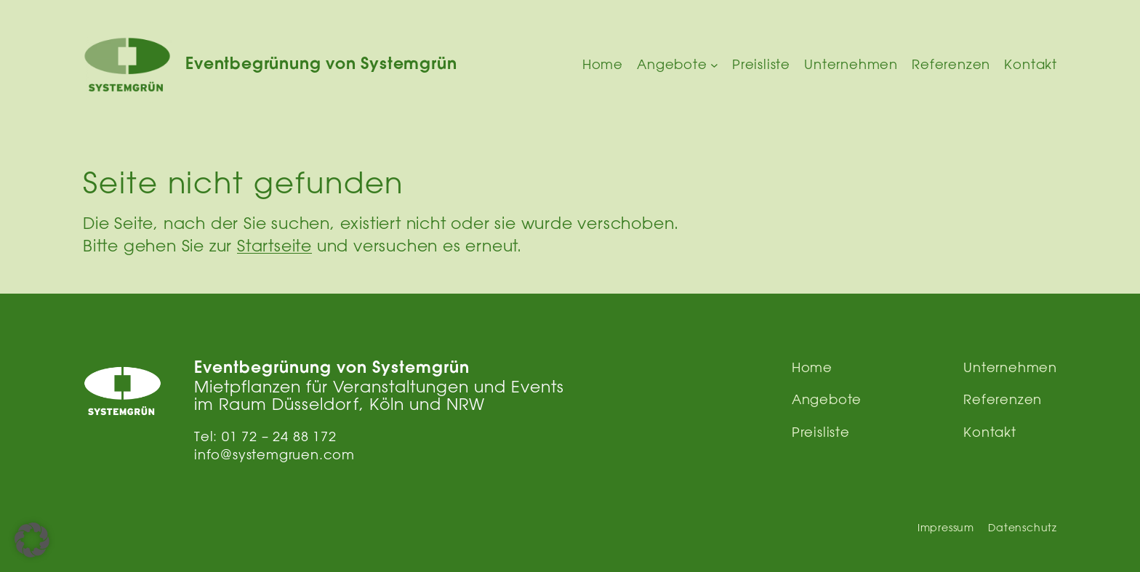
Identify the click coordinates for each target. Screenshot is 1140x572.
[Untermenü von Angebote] (714, 65)
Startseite (274, 245)
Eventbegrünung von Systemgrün (321, 65)
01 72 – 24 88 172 (279, 436)
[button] (32, 540)
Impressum (946, 527)
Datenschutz (1022, 527)
